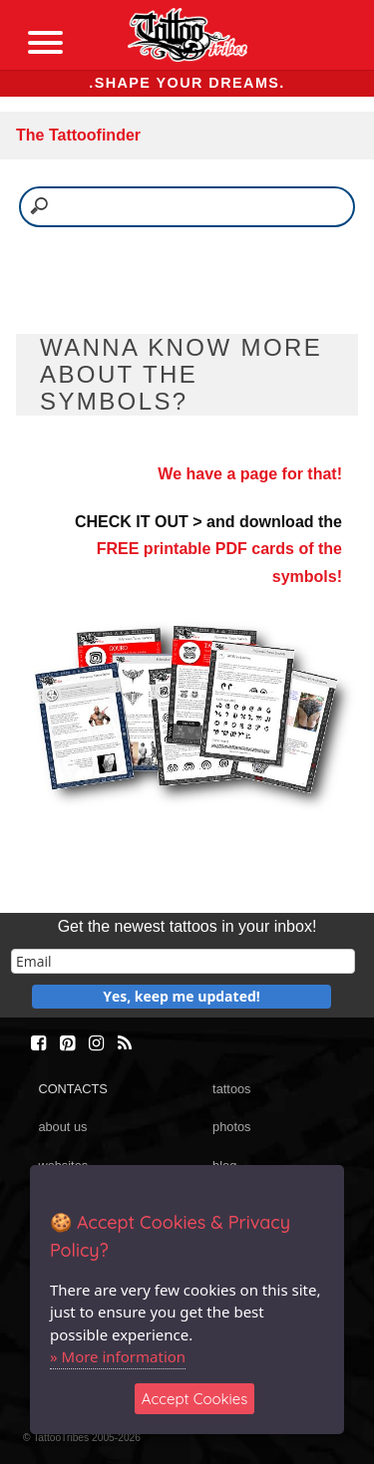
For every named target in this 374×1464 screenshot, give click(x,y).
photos (231, 1126)
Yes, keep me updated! (181, 996)
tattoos (231, 1088)
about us (62, 1126)
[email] (183, 961)
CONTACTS (72, 1088)
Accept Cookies (195, 1398)
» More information (118, 1356)
